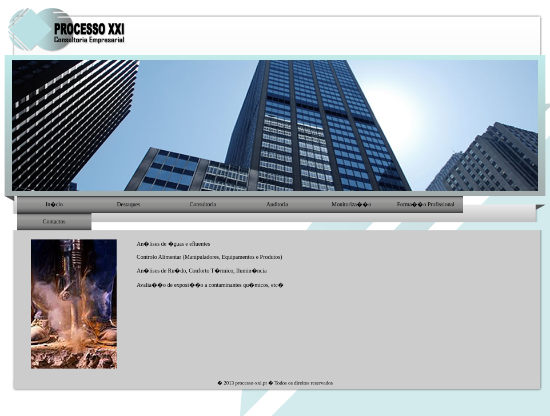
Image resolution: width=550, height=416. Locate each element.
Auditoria (277, 204)
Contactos (54, 221)
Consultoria (203, 204)
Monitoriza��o (351, 204)
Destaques (128, 204)
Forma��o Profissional (426, 204)
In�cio (54, 204)
